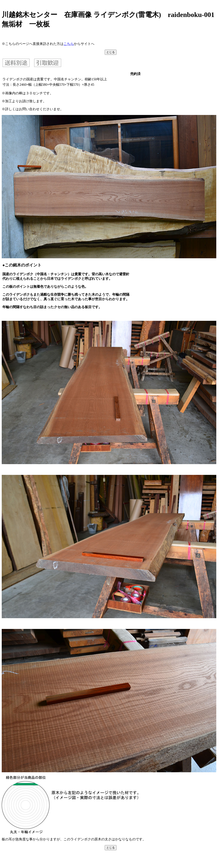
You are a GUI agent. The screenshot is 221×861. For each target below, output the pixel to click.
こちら (69, 44)
